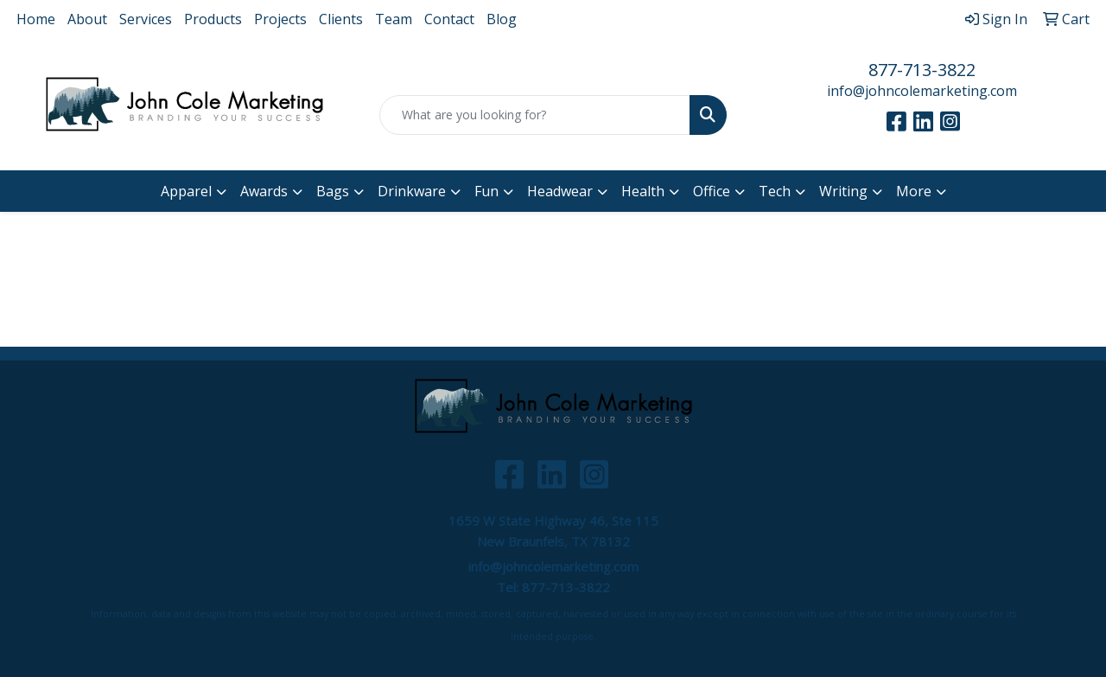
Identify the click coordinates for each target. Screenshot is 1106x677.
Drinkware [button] (412, 191)
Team (393, 19)
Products (213, 19)
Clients (341, 19)
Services (145, 19)
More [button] (913, 191)
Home (35, 19)
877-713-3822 (922, 69)
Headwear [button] (560, 191)
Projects (280, 19)
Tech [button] (775, 191)
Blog (501, 19)
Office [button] (711, 191)
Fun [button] (486, 191)
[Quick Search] (535, 115)
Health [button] (642, 191)
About (87, 19)
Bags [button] (332, 191)
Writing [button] (843, 191)
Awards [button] (264, 191)
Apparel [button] (186, 191)
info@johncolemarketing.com (922, 90)
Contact (449, 19)
